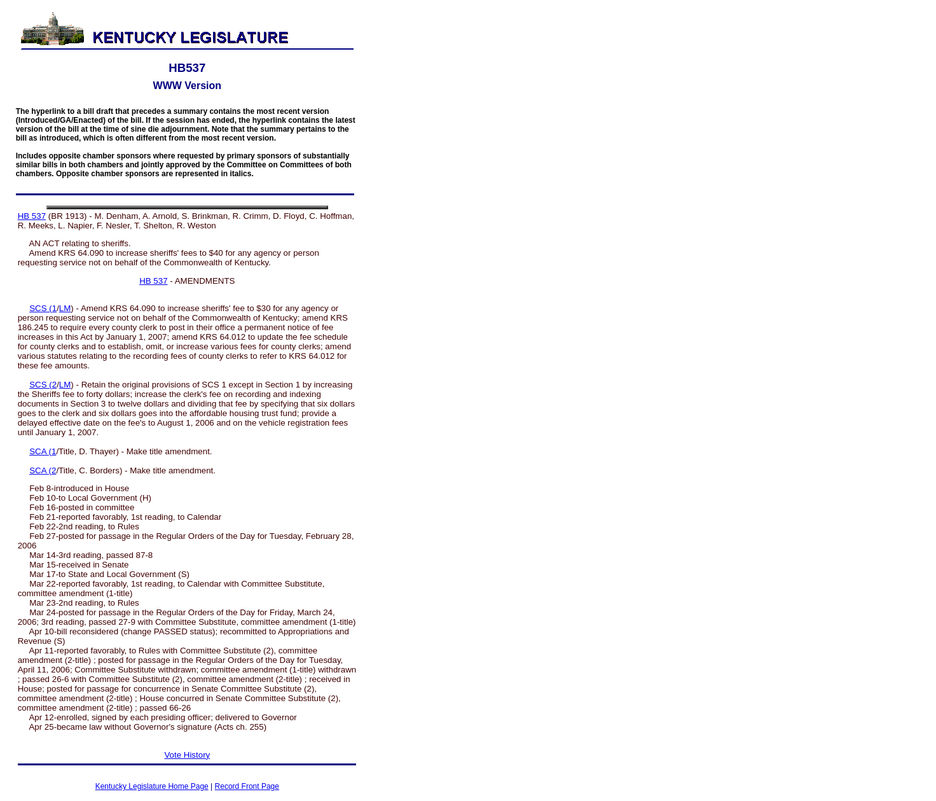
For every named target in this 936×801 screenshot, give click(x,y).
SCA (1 (42, 451)
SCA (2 (42, 470)
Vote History (187, 755)
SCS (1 (43, 308)
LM (65, 308)
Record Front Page (247, 786)
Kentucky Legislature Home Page (152, 786)
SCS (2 (43, 384)
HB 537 (32, 216)
